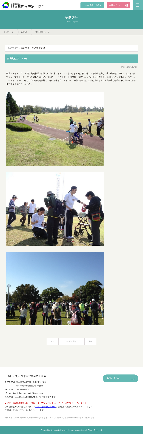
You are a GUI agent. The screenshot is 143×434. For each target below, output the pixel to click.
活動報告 (24, 32)
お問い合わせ (113, 378)
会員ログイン (114, 5)
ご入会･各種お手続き (93, 5)
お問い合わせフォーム (45, 407)
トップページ (8, 32)
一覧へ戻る (71, 341)
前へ (53, 341)
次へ (90, 341)
